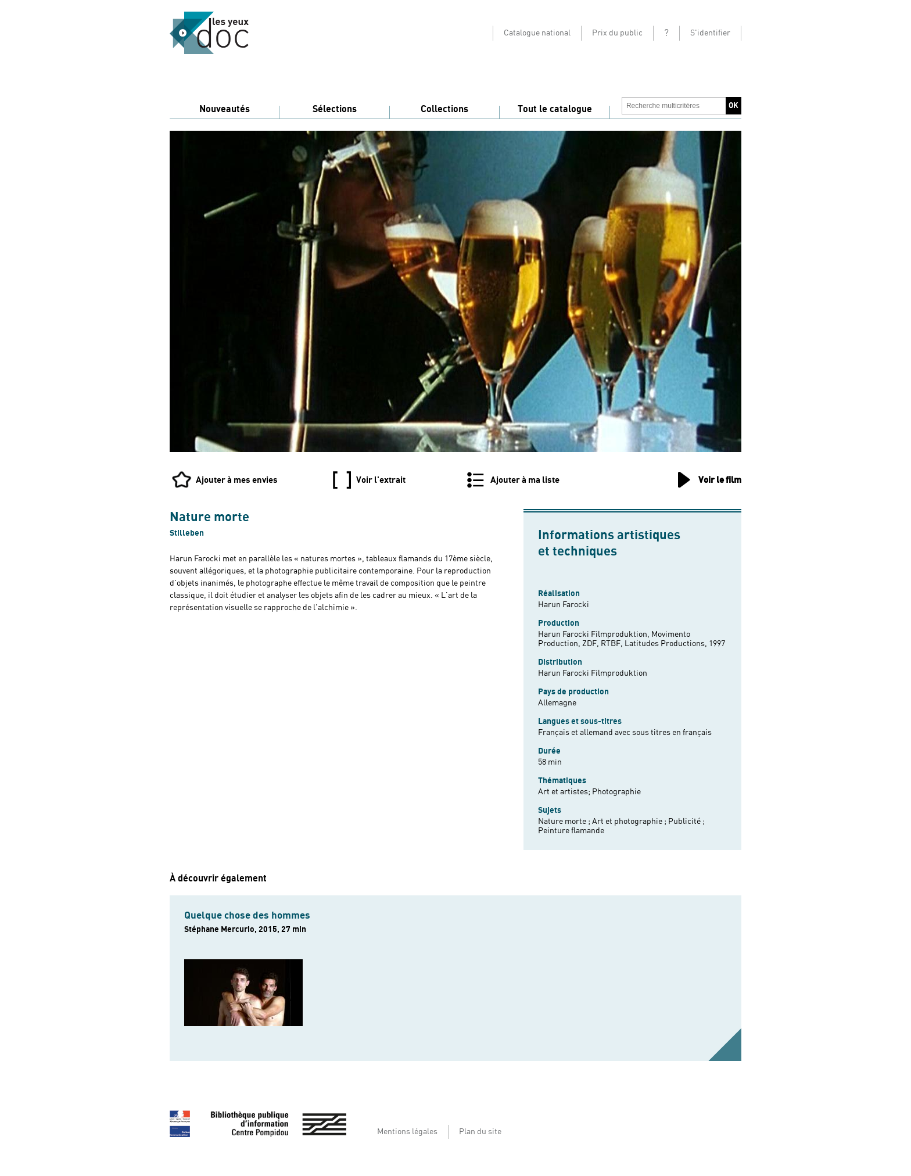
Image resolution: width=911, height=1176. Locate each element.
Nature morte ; (565, 822)
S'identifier (710, 33)
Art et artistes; (565, 792)
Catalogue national (537, 33)
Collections (444, 109)
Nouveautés (224, 109)
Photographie (616, 792)
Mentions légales (407, 1132)
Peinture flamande (571, 831)
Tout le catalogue (555, 109)
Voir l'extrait (381, 480)
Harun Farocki (563, 605)
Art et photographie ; (630, 822)
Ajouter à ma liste (524, 480)
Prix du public (617, 33)
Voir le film (719, 480)
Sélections (335, 109)
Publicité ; (686, 822)
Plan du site (480, 1132)
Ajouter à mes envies (237, 480)
